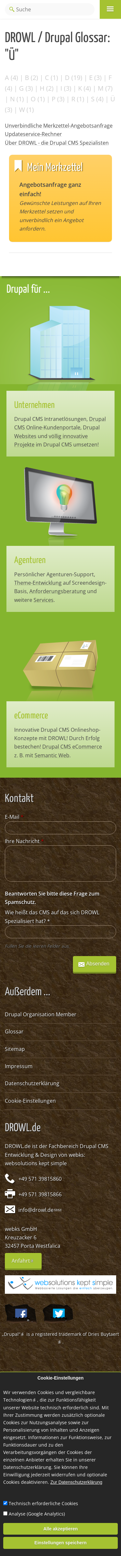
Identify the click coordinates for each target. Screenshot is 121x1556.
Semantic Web (52, 755)
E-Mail (14, 816)
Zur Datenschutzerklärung (76, 1482)
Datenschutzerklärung (32, 1083)
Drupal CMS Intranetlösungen (50, 419)
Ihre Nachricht (24, 841)
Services (44, 599)
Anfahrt (27, 1263)
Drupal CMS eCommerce (72, 746)
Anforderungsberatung (57, 591)
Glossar (14, 1031)
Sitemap (15, 1049)
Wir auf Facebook (20, 1314)
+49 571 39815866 (40, 1194)
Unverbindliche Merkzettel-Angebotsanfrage (59, 125)
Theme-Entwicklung (38, 582)
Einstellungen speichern (61, 1542)
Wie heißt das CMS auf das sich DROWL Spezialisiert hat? (52, 916)
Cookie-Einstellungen (30, 1100)
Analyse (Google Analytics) (37, 1514)
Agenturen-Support (70, 574)
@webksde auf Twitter (58, 1314)
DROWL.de (18, 1146)
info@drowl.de (37, 1209)
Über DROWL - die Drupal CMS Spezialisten (57, 142)
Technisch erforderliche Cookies (43, 1503)
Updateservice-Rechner (33, 134)
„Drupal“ (13, 1334)
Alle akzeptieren (60, 1528)
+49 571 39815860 (40, 1178)
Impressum (19, 1066)
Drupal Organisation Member (40, 1014)
